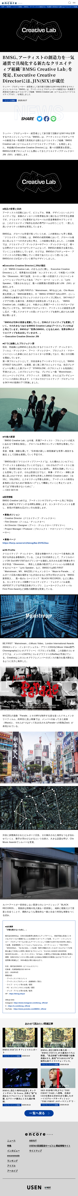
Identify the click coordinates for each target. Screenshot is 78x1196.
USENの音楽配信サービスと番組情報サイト (49, 1146)
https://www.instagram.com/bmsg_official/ (31, 1003)
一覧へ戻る (37, 1113)
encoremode (13, 1156)
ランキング (12, 1161)
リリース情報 (17, 7)
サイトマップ (35, 1151)
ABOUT (33, 1141)
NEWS (9, 7)
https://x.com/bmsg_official (19, 1006)
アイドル (11, 1166)
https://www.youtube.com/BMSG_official (30, 1009)
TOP (2, 7)
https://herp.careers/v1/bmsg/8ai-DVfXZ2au (26, 543)
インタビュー (13, 1151)
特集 (9, 1146)
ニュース (11, 1141)
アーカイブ (12, 1171)
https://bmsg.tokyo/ (17, 994)
